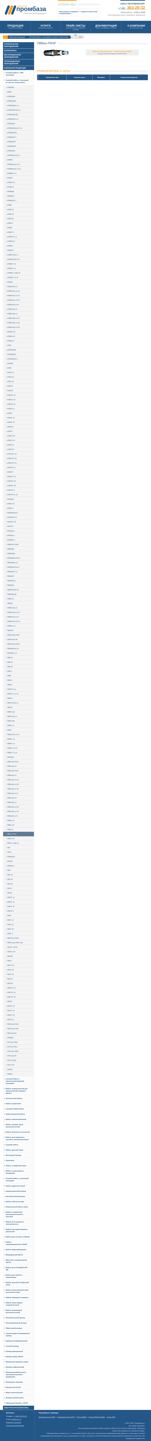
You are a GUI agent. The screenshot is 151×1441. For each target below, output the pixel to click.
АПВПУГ (9, 472)
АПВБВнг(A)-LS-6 (13, 164)
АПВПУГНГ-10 (12, 495)
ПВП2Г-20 (10, 902)
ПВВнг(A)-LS (11, 766)
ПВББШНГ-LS (11, 571)
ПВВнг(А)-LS (11, 775)
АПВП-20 (10, 377)
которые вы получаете (45, 26)
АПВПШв (10, 499)
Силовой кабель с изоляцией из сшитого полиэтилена (48, 37)
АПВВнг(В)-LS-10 (13, 318)
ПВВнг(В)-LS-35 (12, 811)
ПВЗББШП (10, 857)
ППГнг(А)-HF (11, 1056)
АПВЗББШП (11, 354)
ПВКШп (9, 861)
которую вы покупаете (15, 26)
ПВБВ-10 (10, 599)
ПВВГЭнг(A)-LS (12, 703)
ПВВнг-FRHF (11, 834)
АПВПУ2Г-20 (11, 458)
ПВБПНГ (9, 630)
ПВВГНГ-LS (11, 689)
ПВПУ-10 (10, 965)
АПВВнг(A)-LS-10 (13, 291)
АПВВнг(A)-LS (11, 286)
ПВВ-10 (9, 657)
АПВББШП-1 (11, 137)
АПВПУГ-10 (11, 476)
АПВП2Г (9, 390)
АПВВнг (9, 282)
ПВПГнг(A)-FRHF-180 (14, 943)
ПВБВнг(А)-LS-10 (13, 612)
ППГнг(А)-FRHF (12, 1051)
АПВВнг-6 (10, 341)
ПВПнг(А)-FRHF (12, 1028)
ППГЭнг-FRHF (12, 1042)
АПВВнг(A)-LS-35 (13, 300)
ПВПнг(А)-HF (11, 1033)
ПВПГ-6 (9, 933)
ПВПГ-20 (10, 924)
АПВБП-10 (10, 182)
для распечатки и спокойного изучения (76, 27)
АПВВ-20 (10, 214)
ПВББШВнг (10, 553)
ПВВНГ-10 (10, 739)
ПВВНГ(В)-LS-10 (12, 734)
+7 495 (131, 8)
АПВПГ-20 (10, 422)
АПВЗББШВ (11, 350)
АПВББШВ (10, 96)
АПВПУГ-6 (10, 490)
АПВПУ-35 (10, 440)
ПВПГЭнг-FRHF (12, 938)
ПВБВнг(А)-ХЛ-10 (13, 621)
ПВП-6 (9, 888)
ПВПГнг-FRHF (11, 947)
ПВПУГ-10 (10, 1006)
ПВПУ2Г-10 (10, 988)
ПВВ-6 (9, 671)
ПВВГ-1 (9, 680)
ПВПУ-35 (10, 974)
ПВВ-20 (9, 662)
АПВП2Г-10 (10, 395)
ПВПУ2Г (9, 983)
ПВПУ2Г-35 (10, 997)
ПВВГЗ (9, 685)
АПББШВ (10, 87)
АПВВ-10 (10, 209)
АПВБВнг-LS (11, 173)
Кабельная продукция (17, 37)
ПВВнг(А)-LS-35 (12, 789)
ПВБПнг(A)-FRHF (13, 635)
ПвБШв (9, 1069)
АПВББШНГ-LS (12, 119)
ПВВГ (8, 676)
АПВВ (9, 205)
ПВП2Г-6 (10, 911)
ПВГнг (9, 852)
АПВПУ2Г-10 (11, 454)
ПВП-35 (9, 884)
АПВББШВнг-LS (12, 105)
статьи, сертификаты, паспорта (106, 26)
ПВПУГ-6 (10, 1019)
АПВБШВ (10, 191)
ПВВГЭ (9, 698)
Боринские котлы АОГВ (66, 1417)
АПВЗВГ (9, 363)
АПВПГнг (10, 427)
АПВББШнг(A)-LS (13, 155)
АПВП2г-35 (10, 404)
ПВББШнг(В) (11, 594)
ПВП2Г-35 (10, 906)
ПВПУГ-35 (10, 1015)
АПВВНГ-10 (11, 264)
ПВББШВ (10, 549)
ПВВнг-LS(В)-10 (12, 843)
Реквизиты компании (13, 1422)
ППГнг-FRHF (11, 1060)
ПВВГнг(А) (10, 712)
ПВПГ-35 (10, 929)
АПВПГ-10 (10, 418)
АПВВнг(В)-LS (11, 314)
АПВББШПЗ (11, 146)
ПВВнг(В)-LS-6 (12, 816)
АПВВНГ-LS (11, 268)
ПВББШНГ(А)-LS (12, 567)
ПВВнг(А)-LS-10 (12, 780)
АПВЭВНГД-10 (12, 513)
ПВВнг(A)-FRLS (12, 761)
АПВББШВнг (11, 101)
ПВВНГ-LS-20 (11, 752)
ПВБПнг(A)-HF (12, 639)
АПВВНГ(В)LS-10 (13, 259)
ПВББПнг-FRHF (12, 544)
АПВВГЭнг (10, 241)
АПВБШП (10, 196)
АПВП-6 (9, 386)
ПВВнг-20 (10, 820)
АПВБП (9, 178)
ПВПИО (9, 956)
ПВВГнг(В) (10, 721)
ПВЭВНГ (9, 1038)
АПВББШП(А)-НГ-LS (14, 128)
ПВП (8, 870)
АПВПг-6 (9, 508)
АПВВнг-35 (10, 336)
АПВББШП (10, 123)
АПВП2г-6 (10, 409)
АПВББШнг (10, 151)
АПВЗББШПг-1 (12, 359)
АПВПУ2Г (10, 449)
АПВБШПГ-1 (11, 200)
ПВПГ (8, 915)
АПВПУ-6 (10, 445)
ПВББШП (10, 576)
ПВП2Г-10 (10, 897)
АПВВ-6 (9, 223)
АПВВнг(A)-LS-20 (13, 295)
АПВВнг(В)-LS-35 (13, 327)
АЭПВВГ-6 (10, 540)
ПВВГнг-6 (10, 725)
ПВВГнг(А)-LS (11, 716)
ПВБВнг (9, 603)
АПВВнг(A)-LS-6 (12, 304)
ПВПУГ (9, 1001)
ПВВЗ (8, 730)
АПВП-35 (10, 381)
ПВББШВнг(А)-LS (13, 558)
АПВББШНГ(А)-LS (13, 110)
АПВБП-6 (10, 187)
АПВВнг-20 (10, 332)
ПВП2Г (9, 893)
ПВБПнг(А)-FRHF (13, 644)
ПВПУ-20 (10, 970)
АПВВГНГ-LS (11, 237)
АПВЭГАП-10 (11, 517)
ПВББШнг (10, 585)
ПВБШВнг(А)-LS (12, 648)
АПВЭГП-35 (11, 522)
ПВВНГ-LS (10, 743)
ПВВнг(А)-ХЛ (11, 798)
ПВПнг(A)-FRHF (12, 1024)
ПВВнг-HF (10, 838)
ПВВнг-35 (10, 825)
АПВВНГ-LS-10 (12, 277)
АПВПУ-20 (10, 436)
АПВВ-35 (10, 218)
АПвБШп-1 (10, 535)
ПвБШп (9, 1074)
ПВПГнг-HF (10, 952)
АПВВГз (9, 246)
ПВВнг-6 (9, 829)
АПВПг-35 (10, 504)
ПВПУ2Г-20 (10, 992)
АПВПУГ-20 (11, 481)
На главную (6, 37)
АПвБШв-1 (10, 531)
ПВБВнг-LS (10, 626)
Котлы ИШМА (82, 1417)
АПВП (9, 368)
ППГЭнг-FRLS (11, 1047)
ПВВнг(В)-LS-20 (12, 807)
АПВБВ (9, 160)
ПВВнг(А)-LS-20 (12, 784)
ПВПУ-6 (9, 979)
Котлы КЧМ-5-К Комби (97, 1417)
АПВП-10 (10, 372)
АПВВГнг (10, 250)
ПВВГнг (9, 707)
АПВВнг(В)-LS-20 (13, 323)
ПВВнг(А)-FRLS (12, 771)
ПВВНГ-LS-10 (11, 748)
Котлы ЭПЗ (111, 1417)
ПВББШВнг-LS (12, 562)
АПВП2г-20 (10, 399)
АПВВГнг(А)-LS (12, 255)
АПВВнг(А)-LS (11, 309)
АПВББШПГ (11, 142)
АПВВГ (9, 228)
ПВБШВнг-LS (11, 653)
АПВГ (8, 345)
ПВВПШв (10, 757)
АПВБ (9, 92)
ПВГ (8, 847)
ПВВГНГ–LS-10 (12, 694)
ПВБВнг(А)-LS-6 (12, 617)
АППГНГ (9, 526)
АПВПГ (9, 413)
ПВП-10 (9, 875)
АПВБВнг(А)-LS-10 (13, 169)
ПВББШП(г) (11, 580)
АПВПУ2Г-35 (11, 463)
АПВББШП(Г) (11, 132)
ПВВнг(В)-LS (11, 802)
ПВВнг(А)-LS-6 (12, 793)
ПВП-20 (9, 879)
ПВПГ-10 (10, 920)
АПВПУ (9, 431)
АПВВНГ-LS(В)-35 (13, 273)
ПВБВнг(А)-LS (11, 608)
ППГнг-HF (10, 1065)
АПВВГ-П (10, 232)
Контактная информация (15, 1425)
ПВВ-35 (9, 666)
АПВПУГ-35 (11, 485)
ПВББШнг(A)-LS (12, 590)
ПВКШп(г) (10, 866)
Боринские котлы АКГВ (47, 1417)
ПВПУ (9, 961)
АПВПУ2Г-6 (11, 467)
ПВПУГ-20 (10, 1010)
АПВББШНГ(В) (12, 114)
